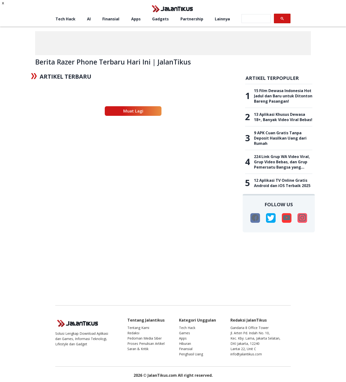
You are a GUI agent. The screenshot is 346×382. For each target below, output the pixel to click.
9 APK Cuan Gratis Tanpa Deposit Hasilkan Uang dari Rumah (280, 138)
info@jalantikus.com (246, 354)
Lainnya (222, 19)
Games (184, 333)
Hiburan (185, 343)
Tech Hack (65, 19)
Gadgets (160, 19)
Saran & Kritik (137, 349)
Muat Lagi (133, 111)
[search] (255, 19)
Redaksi (133, 333)
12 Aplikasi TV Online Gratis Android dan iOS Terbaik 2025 (282, 183)
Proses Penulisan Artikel (146, 343)
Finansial (110, 19)
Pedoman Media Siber (144, 338)
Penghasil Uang (191, 354)
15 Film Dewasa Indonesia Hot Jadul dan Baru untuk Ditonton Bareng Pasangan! (283, 96)
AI (89, 19)
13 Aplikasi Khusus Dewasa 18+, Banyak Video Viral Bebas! (283, 117)
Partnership (191, 19)
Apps (136, 19)
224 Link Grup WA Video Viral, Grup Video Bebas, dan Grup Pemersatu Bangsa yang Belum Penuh (282, 162)
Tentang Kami (138, 327)
